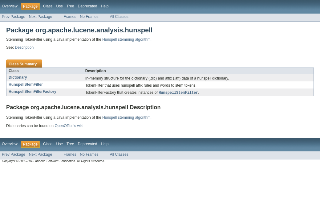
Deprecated (87, 6)
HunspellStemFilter (26, 84)
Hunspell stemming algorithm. (127, 39)
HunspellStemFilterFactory (32, 91)
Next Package (40, 16)
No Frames (89, 16)
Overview (10, 6)
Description (24, 47)
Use (59, 6)
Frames (69, 16)
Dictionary (18, 77)
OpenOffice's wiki (69, 126)
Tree (70, 6)
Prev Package (13, 16)
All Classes (119, 16)
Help (104, 6)
